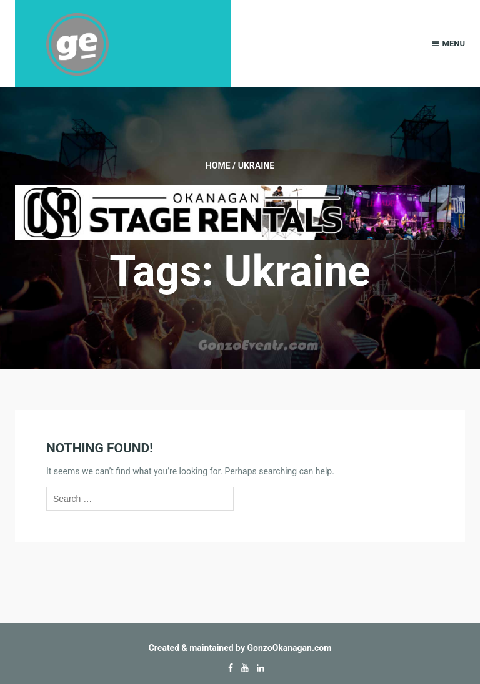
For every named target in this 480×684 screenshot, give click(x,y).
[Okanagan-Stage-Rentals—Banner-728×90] (240, 212)
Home (218, 165)
